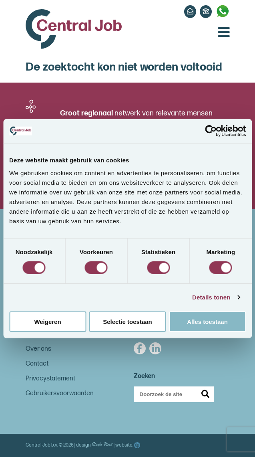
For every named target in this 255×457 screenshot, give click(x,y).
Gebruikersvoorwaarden (60, 393)
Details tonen (211, 297)
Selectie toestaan (127, 321)
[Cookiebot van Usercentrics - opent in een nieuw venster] (211, 131)
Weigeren (47, 321)
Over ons (38, 349)
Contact (37, 364)
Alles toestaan (207, 321)
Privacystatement (50, 378)
